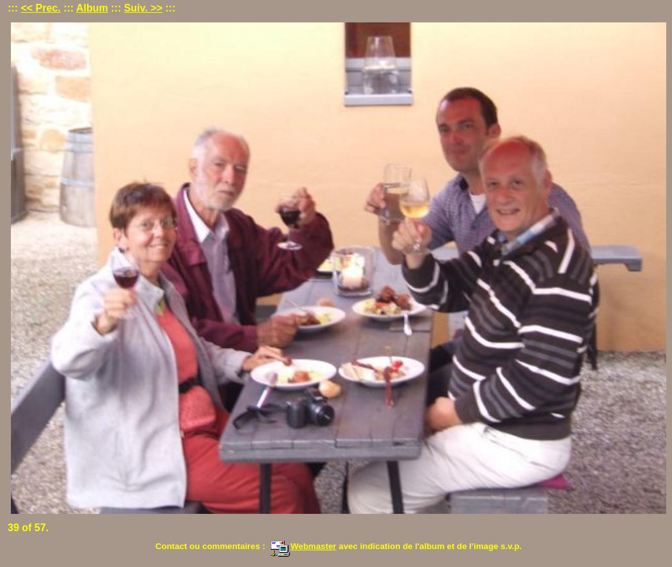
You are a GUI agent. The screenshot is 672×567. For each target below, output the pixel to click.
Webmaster (303, 546)
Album (92, 8)
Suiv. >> (143, 8)
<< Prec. (40, 8)
